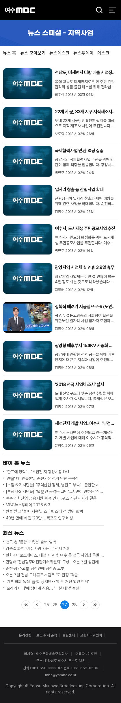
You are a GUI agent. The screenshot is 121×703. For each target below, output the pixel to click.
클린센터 (68, 635)
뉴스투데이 (83, 53)
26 (55, 604)
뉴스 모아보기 (33, 53)
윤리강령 (25, 635)
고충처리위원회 (91, 635)
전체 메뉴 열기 (112, 10)
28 (74, 604)
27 (64, 604)
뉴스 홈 (9, 53)
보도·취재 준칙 (46, 635)
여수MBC (20, 10)
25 (46, 604)
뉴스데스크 (59, 53)
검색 (97, 10)
